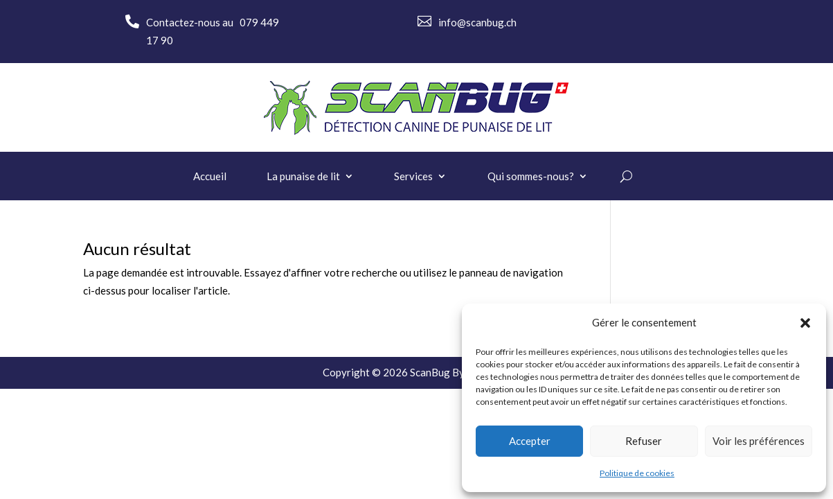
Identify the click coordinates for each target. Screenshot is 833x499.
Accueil (209, 176)
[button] (805, 323)
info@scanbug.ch (477, 22)
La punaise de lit (303, 176)
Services (413, 176)
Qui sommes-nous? (530, 176)
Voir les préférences (759, 441)
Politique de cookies (637, 473)
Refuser (643, 441)
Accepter (529, 441)
